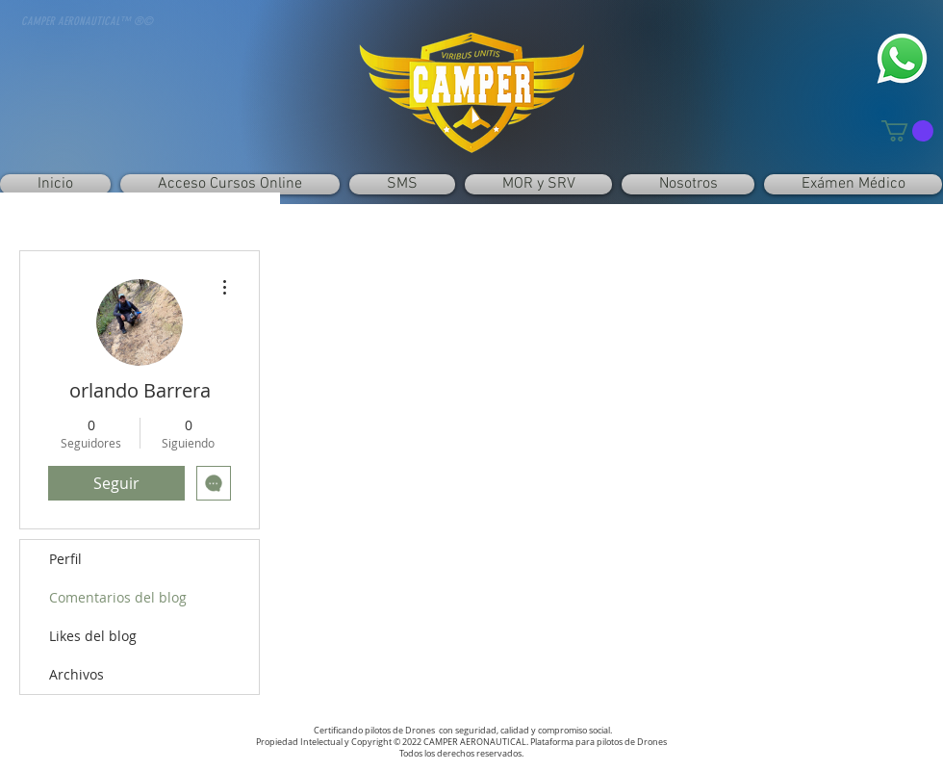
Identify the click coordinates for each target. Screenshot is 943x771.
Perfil (65, 559)
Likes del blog (93, 636)
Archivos (76, 674)
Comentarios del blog (118, 597)
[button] (907, 130)
